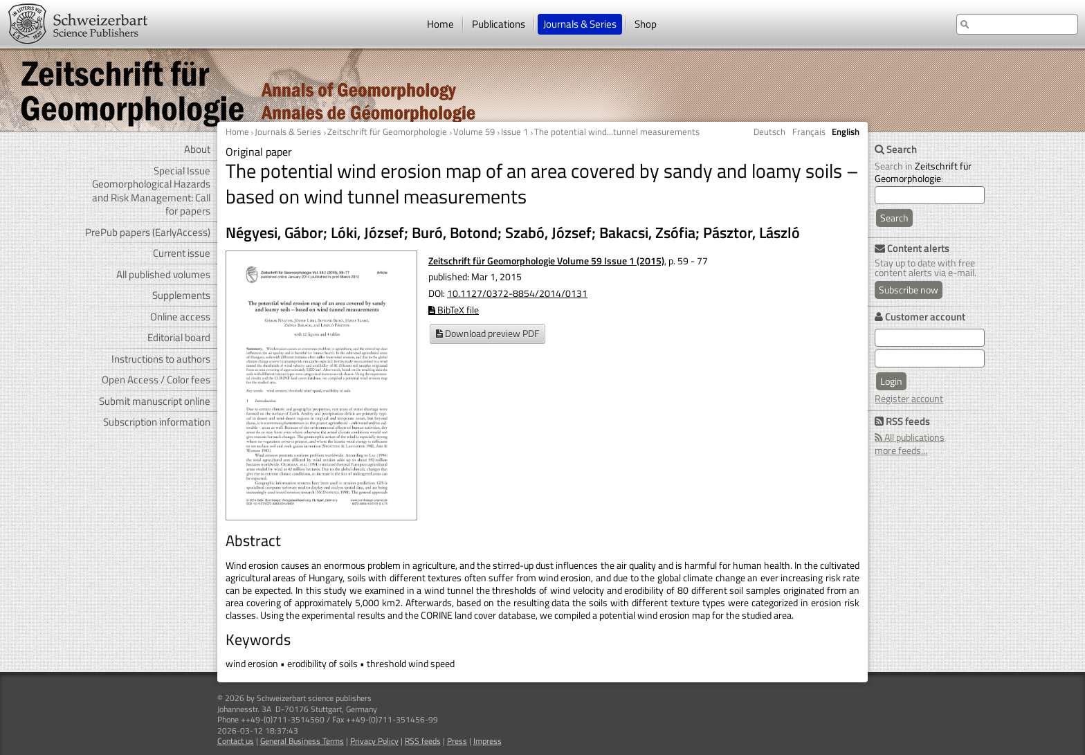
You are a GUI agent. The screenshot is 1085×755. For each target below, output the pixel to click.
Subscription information (156, 422)
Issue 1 (514, 131)
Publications (498, 24)
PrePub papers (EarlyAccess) (147, 232)
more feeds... (901, 450)
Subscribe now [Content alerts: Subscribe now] (908, 289)
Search (894, 217)
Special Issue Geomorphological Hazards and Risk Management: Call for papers (151, 191)
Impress (487, 740)
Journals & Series (580, 24)
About (197, 149)
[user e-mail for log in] (930, 338)
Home (440, 24)
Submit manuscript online (154, 401)
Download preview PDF (487, 333)
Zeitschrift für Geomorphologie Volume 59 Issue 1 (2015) (546, 260)
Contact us (235, 740)
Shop (646, 24)
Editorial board (178, 337)
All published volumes (163, 274)
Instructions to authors (160, 359)
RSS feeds (423, 740)
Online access (180, 317)
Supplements (181, 295)
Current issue (181, 253)
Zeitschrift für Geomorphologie (387, 131)
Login (891, 381)
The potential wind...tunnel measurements (617, 131)
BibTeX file (453, 309)
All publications (910, 437)
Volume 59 (474, 131)
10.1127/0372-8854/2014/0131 (517, 293)
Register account (909, 398)
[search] (930, 195)
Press (457, 740)
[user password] (930, 358)
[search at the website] (1017, 24)
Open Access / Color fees (156, 380)
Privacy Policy (374, 740)
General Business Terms (302, 740)
